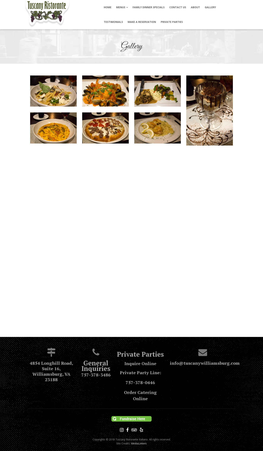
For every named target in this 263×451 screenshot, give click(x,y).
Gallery (210, 7)
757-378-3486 (96, 375)
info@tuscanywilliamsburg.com (205, 363)
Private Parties (172, 22)
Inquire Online (140, 363)
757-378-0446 (140, 382)
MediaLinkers (139, 443)
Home (107, 7)
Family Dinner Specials (149, 7)
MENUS (122, 7)
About (195, 7)
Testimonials (113, 22)
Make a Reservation (142, 22)
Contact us (177, 7)
